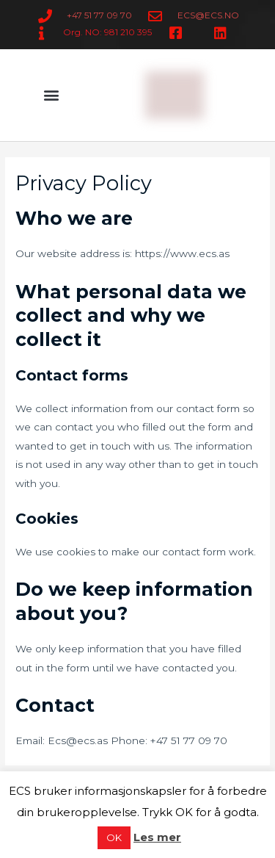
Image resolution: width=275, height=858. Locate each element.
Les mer (157, 837)
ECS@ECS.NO (208, 15)
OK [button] (114, 837)
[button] (52, 95)
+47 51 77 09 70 (99, 15)
